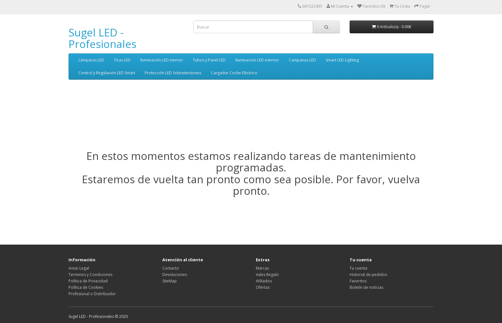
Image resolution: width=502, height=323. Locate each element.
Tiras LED (122, 60)
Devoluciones (174, 274)
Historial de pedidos (368, 274)
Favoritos (358, 281)
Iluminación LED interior (161, 60)
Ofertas (263, 287)
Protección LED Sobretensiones (173, 72)
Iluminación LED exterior (257, 60)
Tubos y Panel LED (209, 60)
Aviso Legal (79, 268)
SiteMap (169, 281)
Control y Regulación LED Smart (106, 72)
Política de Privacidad (88, 281)
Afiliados (264, 281)
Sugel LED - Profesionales (102, 38)
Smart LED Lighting (342, 60)
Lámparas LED (91, 60)
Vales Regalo (267, 274)
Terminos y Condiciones (90, 274)
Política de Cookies (86, 287)
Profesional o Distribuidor (92, 293)
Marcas (262, 268)
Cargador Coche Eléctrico (234, 72)
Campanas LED (302, 60)
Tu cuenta (358, 268)
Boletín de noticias (366, 287)
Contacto (170, 268)
